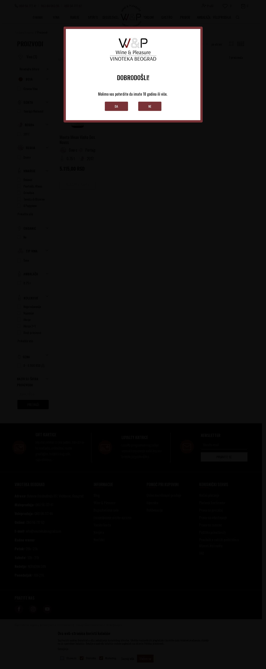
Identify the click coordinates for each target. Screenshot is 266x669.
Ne (149, 106)
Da (116, 106)
